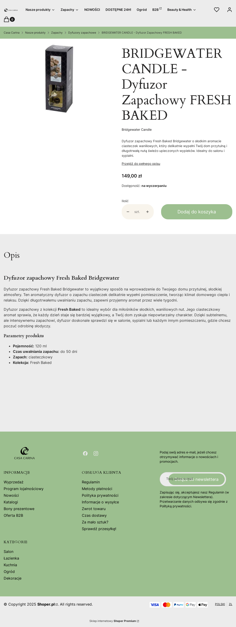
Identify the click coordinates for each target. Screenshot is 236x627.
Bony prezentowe (19, 508)
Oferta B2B (13, 515)
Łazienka (11, 558)
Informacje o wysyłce (100, 502)
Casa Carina (12, 32)
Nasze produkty (35, 32)
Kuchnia (10, 565)
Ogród (9, 571)
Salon (8, 551)
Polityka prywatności (100, 495)
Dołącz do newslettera (196, 479)
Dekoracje (12, 578)
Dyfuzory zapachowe (82, 32)
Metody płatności (97, 488)
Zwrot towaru (94, 508)
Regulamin (91, 482)
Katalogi (11, 502)
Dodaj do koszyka (196, 212)
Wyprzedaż (14, 482)
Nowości (11, 495)
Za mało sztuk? (95, 522)
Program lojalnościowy (24, 488)
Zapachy (57, 32)
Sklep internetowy (112, 621)
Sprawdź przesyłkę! (99, 528)
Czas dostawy (94, 515)
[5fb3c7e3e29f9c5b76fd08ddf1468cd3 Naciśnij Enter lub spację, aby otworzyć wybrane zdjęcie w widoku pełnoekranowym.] (59, 78)
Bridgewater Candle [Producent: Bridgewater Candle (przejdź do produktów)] (137, 129)
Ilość (125, 201)
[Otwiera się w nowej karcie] (85, 453)
